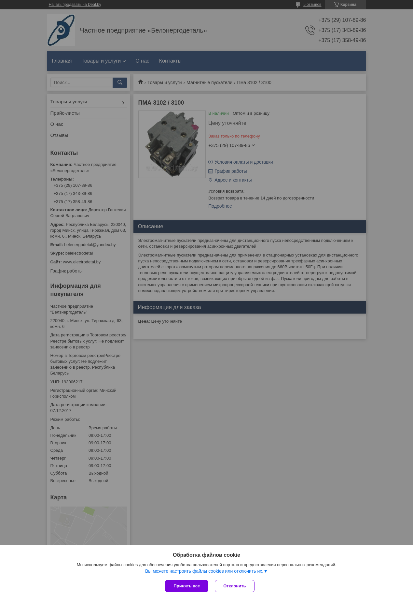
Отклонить (234, 585)
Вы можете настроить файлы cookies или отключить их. (204, 571)
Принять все (186, 585)
